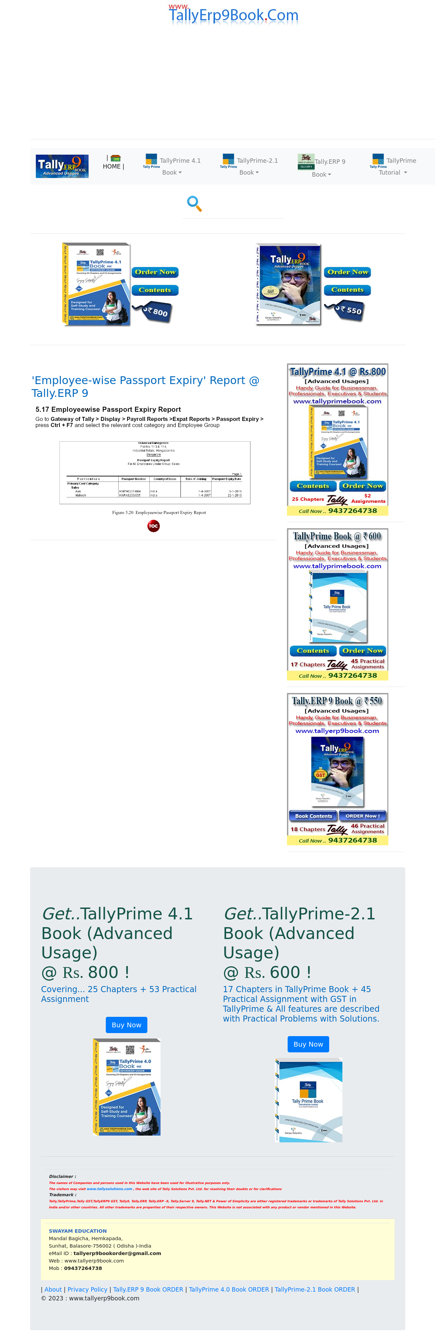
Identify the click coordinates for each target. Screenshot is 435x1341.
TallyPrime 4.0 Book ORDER (229, 1289)
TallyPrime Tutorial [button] (393, 165)
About (53, 1289)
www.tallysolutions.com (109, 1189)
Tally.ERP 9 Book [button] (321, 166)
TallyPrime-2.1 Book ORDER (315, 1289)
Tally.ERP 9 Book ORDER (148, 1289)
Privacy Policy (87, 1289)
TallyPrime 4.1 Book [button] (172, 165)
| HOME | (113, 162)
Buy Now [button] (126, 1025)
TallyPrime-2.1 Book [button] (249, 165)
